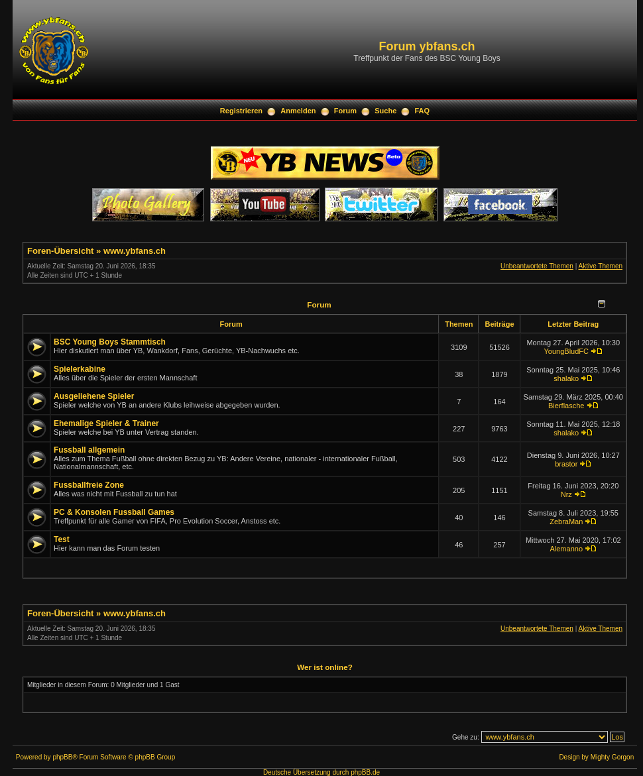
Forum (345, 111)
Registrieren (241, 111)
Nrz (566, 494)
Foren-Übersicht (60, 251)
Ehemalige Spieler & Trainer (106, 423)
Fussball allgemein (89, 450)
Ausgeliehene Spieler (94, 396)
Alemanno (566, 549)
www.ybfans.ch (134, 251)
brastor (566, 464)
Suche (385, 111)
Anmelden (298, 111)
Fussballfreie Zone (89, 485)
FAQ (422, 111)
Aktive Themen (600, 266)
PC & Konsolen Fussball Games (114, 512)
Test (62, 539)
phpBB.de (365, 772)
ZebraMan (566, 522)
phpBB (62, 757)
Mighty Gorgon (612, 757)
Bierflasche (566, 406)
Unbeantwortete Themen (536, 266)
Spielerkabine (79, 369)
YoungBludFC (566, 351)
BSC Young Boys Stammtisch (110, 342)
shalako (566, 378)
